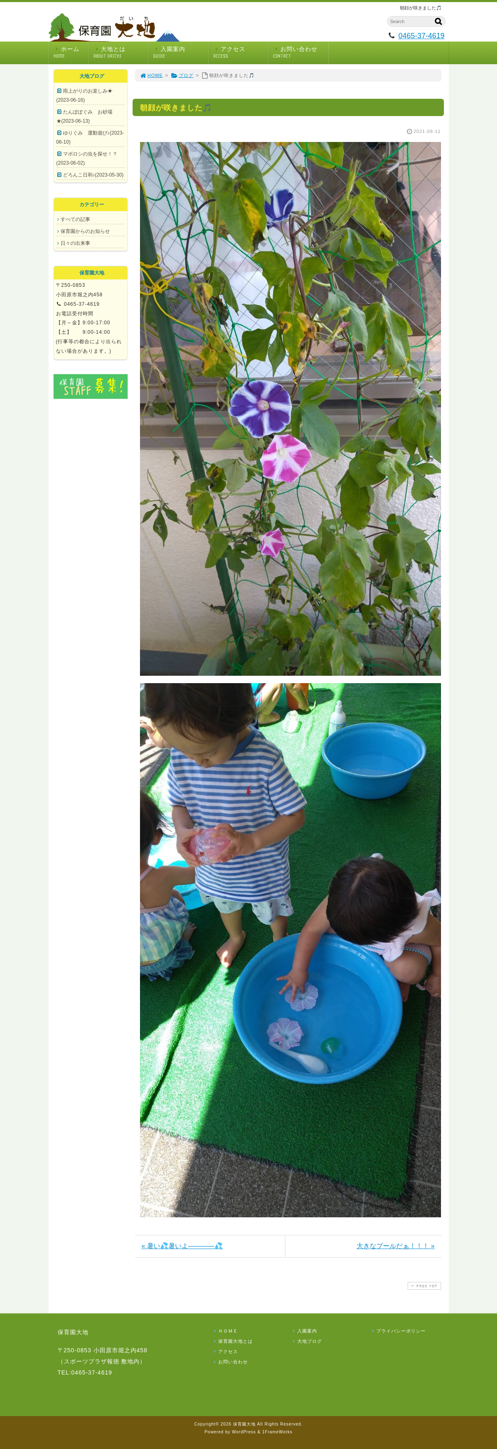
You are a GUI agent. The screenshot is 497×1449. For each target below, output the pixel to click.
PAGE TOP (423, 1286)
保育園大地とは (232, 1341)
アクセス (240, 52)
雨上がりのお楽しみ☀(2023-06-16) (84, 95)
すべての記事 (75, 219)
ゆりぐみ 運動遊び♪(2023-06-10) (90, 137)
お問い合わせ (300, 52)
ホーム (71, 52)
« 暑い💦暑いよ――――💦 (182, 1245)
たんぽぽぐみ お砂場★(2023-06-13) (84, 116)
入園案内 (180, 52)
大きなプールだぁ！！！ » (395, 1245)
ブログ (182, 75)
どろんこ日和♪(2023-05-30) (93, 175)
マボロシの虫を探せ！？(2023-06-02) (86, 158)
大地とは (121, 52)
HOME (151, 75)
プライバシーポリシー (398, 1330)
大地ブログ (307, 1341)
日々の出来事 (75, 243)
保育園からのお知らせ (85, 231)
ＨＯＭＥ (225, 1330)
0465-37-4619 (421, 36)
